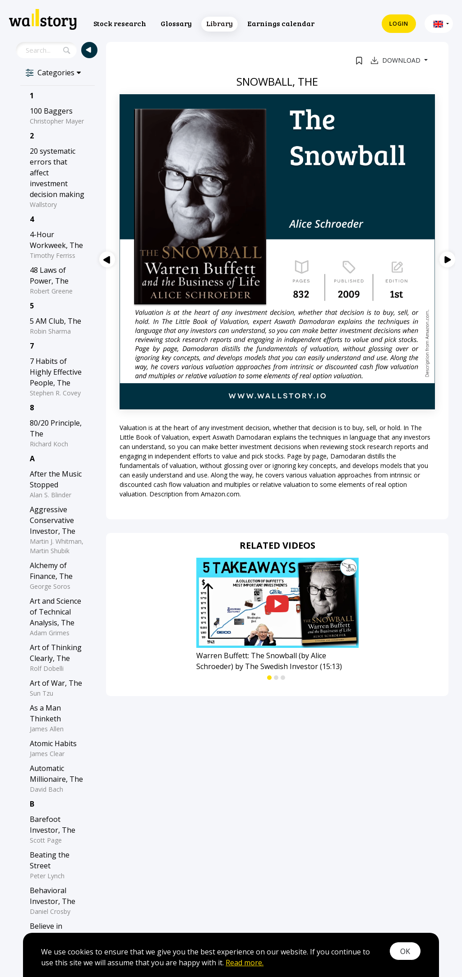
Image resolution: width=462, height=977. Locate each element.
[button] (439, 23)
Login (398, 24)
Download (396, 60)
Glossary (176, 23)
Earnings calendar (280, 23)
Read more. (244, 963)
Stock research (119, 23)
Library (219, 23)
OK (405, 951)
